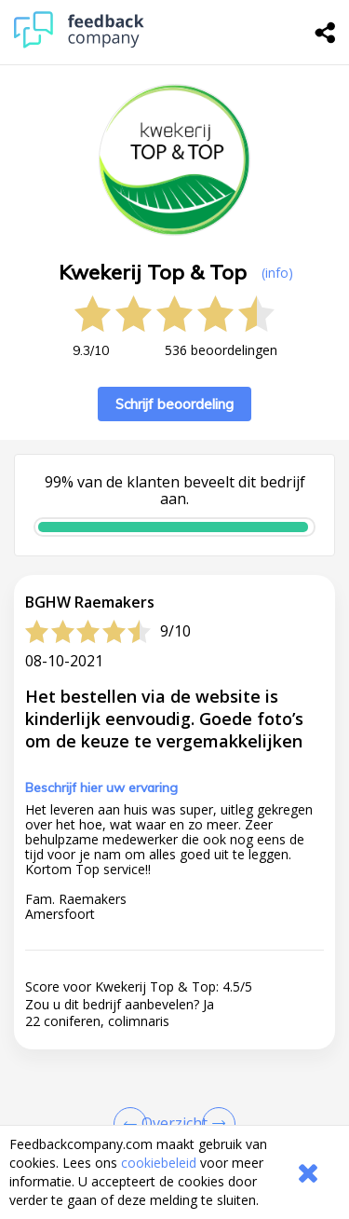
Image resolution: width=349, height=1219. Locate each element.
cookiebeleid (158, 1162)
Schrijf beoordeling (174, 404)
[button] (174, 829)
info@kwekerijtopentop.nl (156, 1114)
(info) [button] (277, 272)
